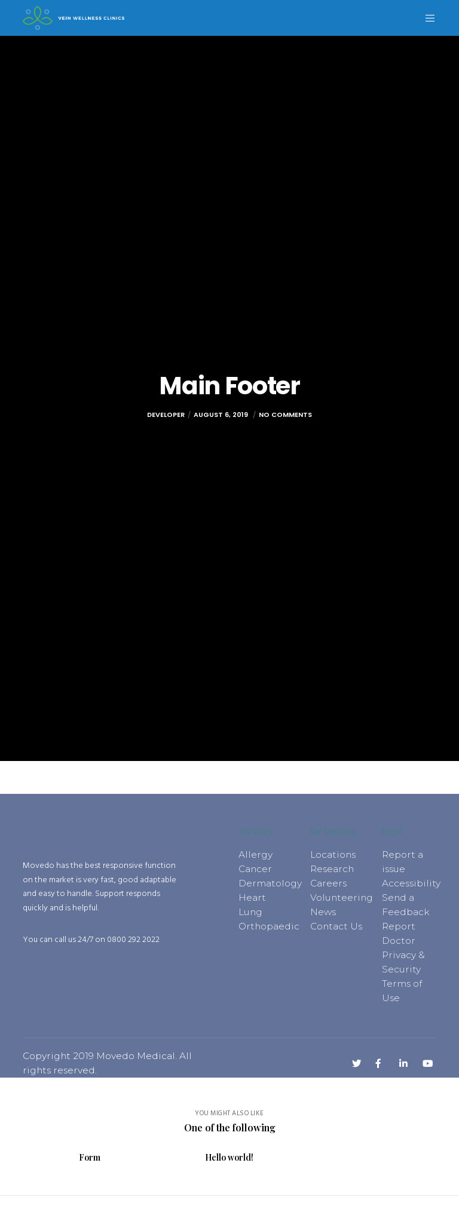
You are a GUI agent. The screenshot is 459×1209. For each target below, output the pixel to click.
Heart (252, 897)
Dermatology (270, 883)
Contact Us (336, 926)
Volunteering (341, 897)
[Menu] (425, 18)
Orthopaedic (268, 926)
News (323, 912)
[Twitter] (355, 1062)
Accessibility (411, 883)
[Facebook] (378, 1062)
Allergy (255, 854)
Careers (328, 883)
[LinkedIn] (402, 1062)
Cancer (255, 868)
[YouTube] (425, 1062)
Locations (333, 854)
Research (332, 868)
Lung (250, 912)
